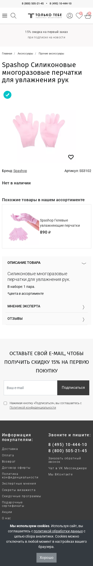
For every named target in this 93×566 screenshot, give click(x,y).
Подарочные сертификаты (13, 504)
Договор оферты (16, 467)
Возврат (9, 461)
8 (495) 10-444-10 (60, 3)
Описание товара (23, 263)
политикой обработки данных (58, 531)
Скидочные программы (21, 496)
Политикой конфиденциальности (33, 407)
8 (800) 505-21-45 (33, 3)
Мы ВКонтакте (60, 474)
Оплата (8, 455)
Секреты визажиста (18, 490)
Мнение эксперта (23, 306)
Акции (7, 512)
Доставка (10, 449)
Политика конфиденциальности (20, 475)
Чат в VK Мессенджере (67, 468)
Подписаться (73, 387)
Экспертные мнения (19, 483)
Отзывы (15, 318)
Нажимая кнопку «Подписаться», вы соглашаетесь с (46, 405)
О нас (6, 518)
